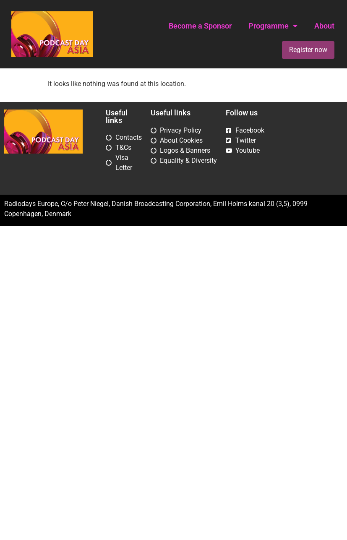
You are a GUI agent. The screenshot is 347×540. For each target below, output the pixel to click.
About (324, 26)
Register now (308, 50)
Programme (272, 26)
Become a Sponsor (200, 26)
